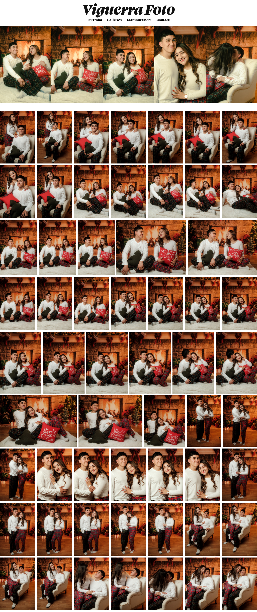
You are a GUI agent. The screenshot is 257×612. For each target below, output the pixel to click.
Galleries (114, 19)
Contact (163, 19)
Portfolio (94, 19)
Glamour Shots (139, 19)
